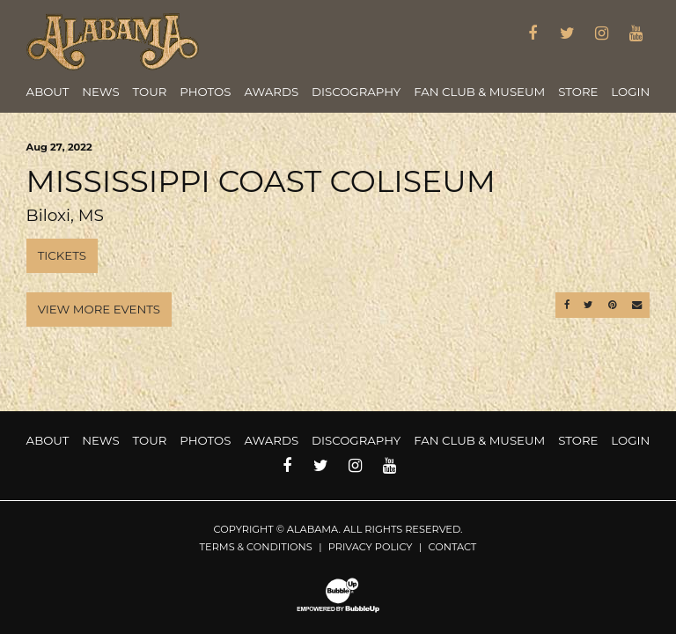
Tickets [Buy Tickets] (62, 255)
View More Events (99, 309)
